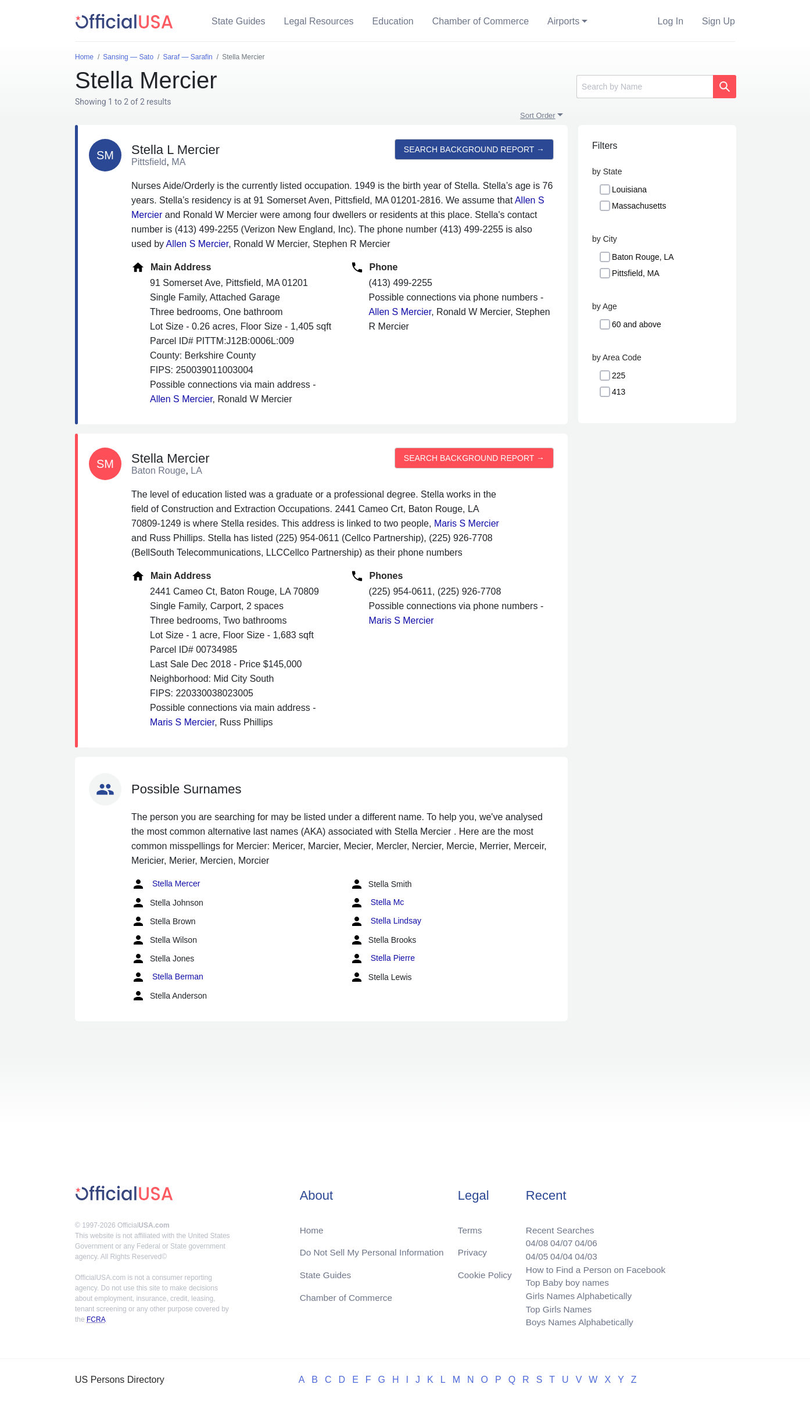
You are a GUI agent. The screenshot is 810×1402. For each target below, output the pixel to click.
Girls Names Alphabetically (574, 1294)
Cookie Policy (485, 1271)
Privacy (472, 1248)
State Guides (239, 21)
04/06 (582, 1238)
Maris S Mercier (466, 523)
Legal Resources (319, 21)
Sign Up (718, 21)
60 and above (636, 324)
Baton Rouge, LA (643, 257)
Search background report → (473, 149)
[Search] (644, 86)
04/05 (531, 1252)
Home (312, 1224)
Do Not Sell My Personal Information (375, 1248)
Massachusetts (639, 206)
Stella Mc (377, 903)
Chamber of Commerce (480, 21)
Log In (670, 21)
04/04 (556, 1252)
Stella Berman (167, 977)
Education (393, 21)
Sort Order (537, 115)
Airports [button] (563, 21)
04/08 (531, 1238)
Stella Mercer (165, 884)
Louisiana (629, 189)
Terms (469, 1224)
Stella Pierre (382, 958)
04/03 (582, 1252)
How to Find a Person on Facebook (592, 1266)
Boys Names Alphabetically (575, 1322)
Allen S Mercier (197, 244)
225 (618, 375)
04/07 (556, 1238)
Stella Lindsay (385, 921)
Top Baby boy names (562, 1280)
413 (618, 392)
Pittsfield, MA (636, 273)
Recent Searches (555, 1224)
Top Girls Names (553, 1308)
